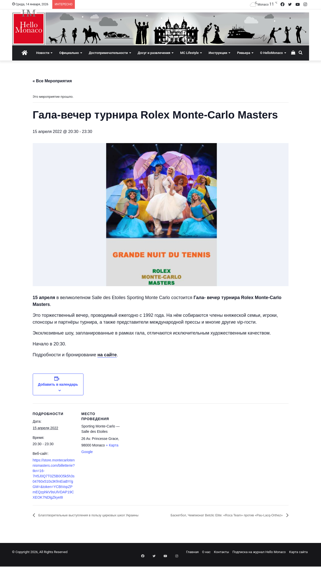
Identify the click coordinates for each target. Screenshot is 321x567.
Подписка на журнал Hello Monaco (259, 558)
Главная (192, 558)
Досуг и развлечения (154, 53)
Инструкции (218, 53)
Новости (42, 53)
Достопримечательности (108, 53)
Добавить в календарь (58, 384)
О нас (206, 558)
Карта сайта (298, 558)
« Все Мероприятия (52, 81)
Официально (69, 53)
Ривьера (243, 53)
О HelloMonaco (271, 53)
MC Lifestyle (189, 53)
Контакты (221, 558)
